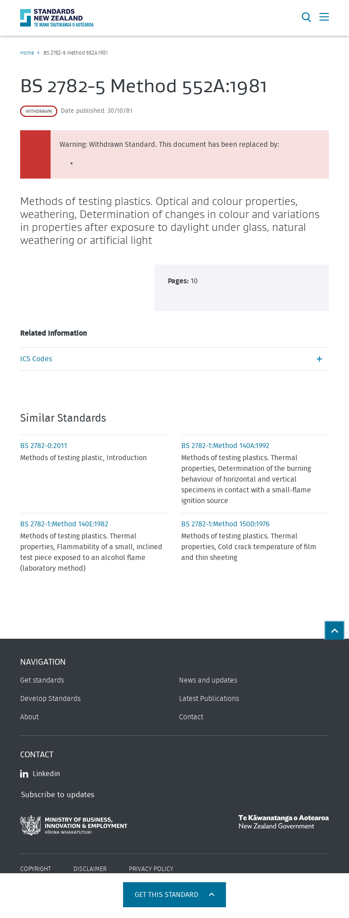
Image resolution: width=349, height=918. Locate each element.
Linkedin (40, 774)
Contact (191, 717)
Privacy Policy (151, 869)
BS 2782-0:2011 (43, 445)
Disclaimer (89, 869)
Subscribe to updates (57, 794)
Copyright (35, 869)
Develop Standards (50, 698)
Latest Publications (209, 698)
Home (27, 53)
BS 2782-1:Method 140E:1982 (64, 524)
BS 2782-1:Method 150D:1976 (225, 524)
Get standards (42, 680)
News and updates (208, 680)
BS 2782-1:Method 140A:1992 (225, 445)
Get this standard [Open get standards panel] (167, 894)
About (29, 717)
